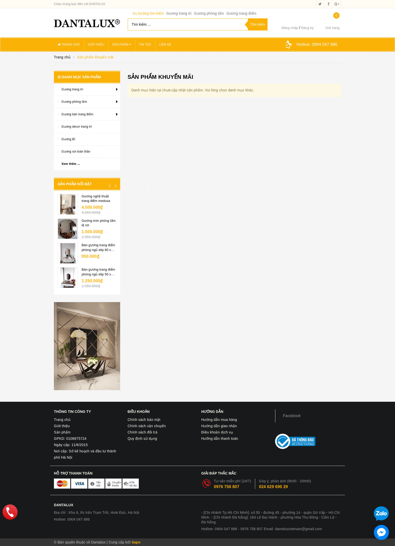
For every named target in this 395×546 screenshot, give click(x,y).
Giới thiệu (96, 44)
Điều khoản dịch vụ (217, 432)
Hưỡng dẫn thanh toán (219, 438)
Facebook (292, 416)
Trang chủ (69, 44)
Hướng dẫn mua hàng (219, 420)
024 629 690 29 (273, 487)
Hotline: (317, 44)
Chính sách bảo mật (144, 420)
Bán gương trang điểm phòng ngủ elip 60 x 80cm (98, 249)
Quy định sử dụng (142, 438)
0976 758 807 (226, 487)
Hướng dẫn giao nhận (219, 426)
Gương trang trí (178, 13)
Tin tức (145, 44)
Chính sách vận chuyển (147, 426)
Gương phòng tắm (209, 13)
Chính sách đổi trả (143, 432)
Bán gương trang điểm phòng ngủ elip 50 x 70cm (98, 274)
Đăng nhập (290, 28)
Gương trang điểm (241, 13)
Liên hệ (165, 44)
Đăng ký (307, 28)
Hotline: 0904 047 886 (72, 519)
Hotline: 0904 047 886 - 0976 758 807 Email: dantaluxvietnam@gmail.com (261, 529)
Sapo (135, 542)
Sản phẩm (121, 44)
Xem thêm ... (70, 164)
